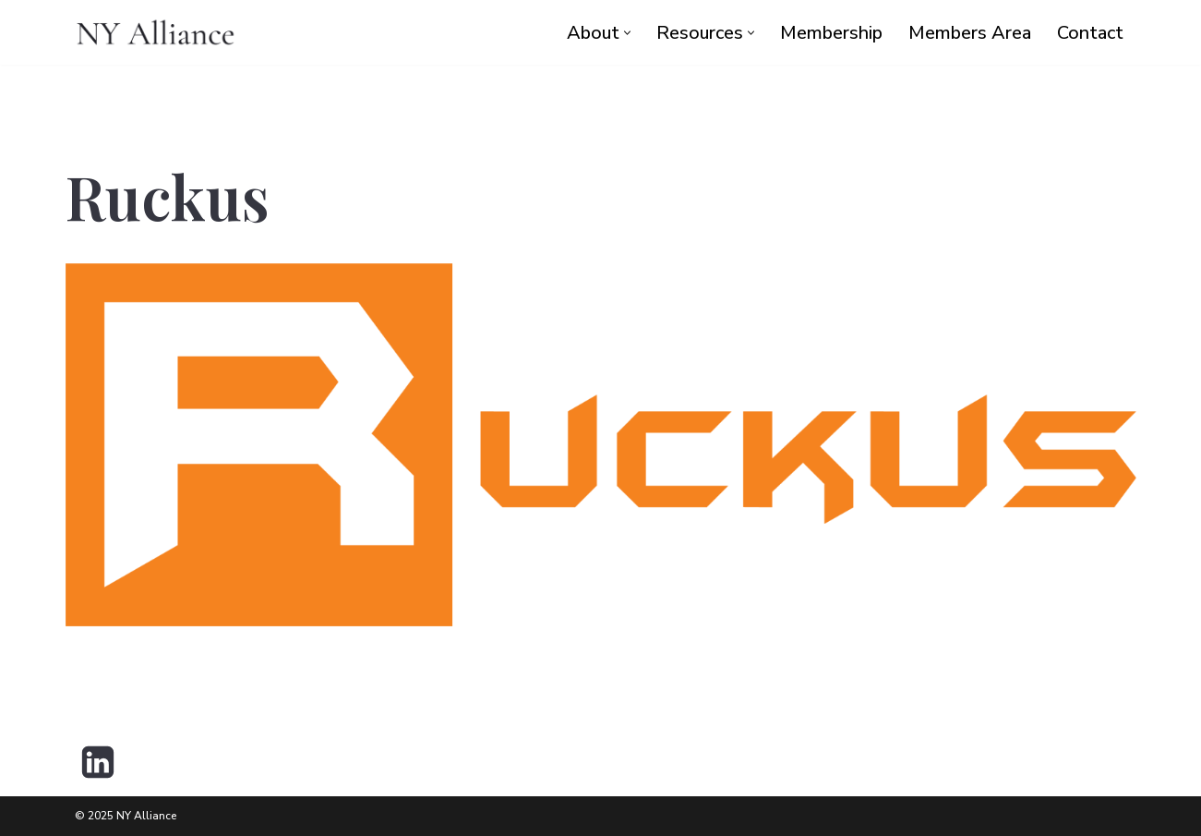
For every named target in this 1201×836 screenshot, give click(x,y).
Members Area (969, 32)
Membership (831, 32)
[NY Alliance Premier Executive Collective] (155, 32)
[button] (627, 33)
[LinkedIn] (98, 762)
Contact (1090, 32)
